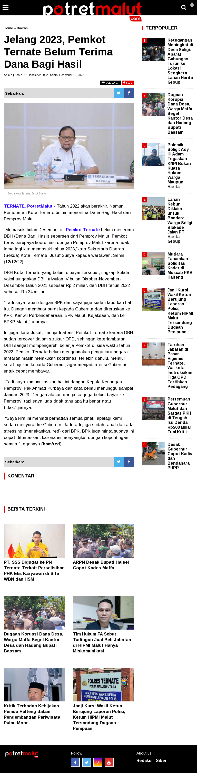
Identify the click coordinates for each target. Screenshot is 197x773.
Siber (161, 760)
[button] (191, 2)
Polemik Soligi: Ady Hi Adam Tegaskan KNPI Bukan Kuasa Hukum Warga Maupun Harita (179, 166)
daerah (22, 28)
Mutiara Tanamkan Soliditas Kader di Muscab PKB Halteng (180, 266)
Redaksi (144, 760)
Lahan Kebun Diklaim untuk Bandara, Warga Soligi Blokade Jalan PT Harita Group (180, 220)
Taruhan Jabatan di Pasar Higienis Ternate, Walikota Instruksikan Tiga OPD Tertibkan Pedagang (180, 366)
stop (128, 82)
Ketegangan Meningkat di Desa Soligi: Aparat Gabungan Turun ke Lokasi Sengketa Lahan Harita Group (180, 61)
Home (8, 28)
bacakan (110, 82)
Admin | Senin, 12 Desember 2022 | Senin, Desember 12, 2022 (44, 74)
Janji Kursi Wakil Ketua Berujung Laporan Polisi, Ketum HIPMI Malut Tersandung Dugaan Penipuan (99, 717)
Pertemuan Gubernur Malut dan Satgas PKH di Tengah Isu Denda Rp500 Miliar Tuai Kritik (179, 415)
